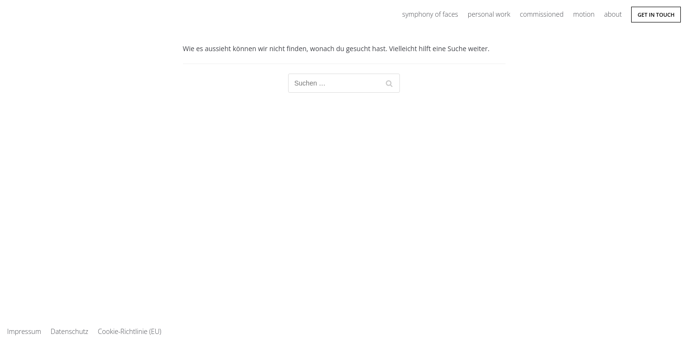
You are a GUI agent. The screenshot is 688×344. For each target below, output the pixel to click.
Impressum (24, 331)
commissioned (541, 14)
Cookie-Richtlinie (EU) (129, 331)
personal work (489, 14)
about (613, 14)
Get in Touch (656, 14)
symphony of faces (430, 14)
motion (584, 14)
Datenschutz (69, 331)
